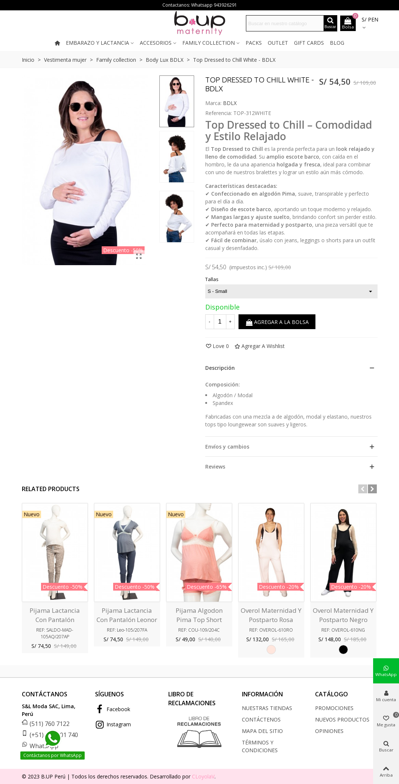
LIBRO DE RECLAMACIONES (192, 698)
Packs (254, 42)
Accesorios (156, 42)
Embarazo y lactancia (97, 42)
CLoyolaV (203, 776)
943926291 (225, 5)
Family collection (208, 42)
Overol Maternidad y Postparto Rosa (271, 615)
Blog (337, 42)
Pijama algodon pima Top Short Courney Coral (199, 619)
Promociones (334, 708)
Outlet (278, 42)
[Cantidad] (220, 321)
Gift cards (309, 42)
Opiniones (329, 730)
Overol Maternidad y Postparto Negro (343, 615)
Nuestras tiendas (267, 708)
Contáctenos (261, 719)
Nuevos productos (342, 719)
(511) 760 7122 (50, 724)
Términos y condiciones (260, 746)
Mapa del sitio (262, 730)
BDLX (230, 103)
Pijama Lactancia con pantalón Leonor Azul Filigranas (127, 619)
